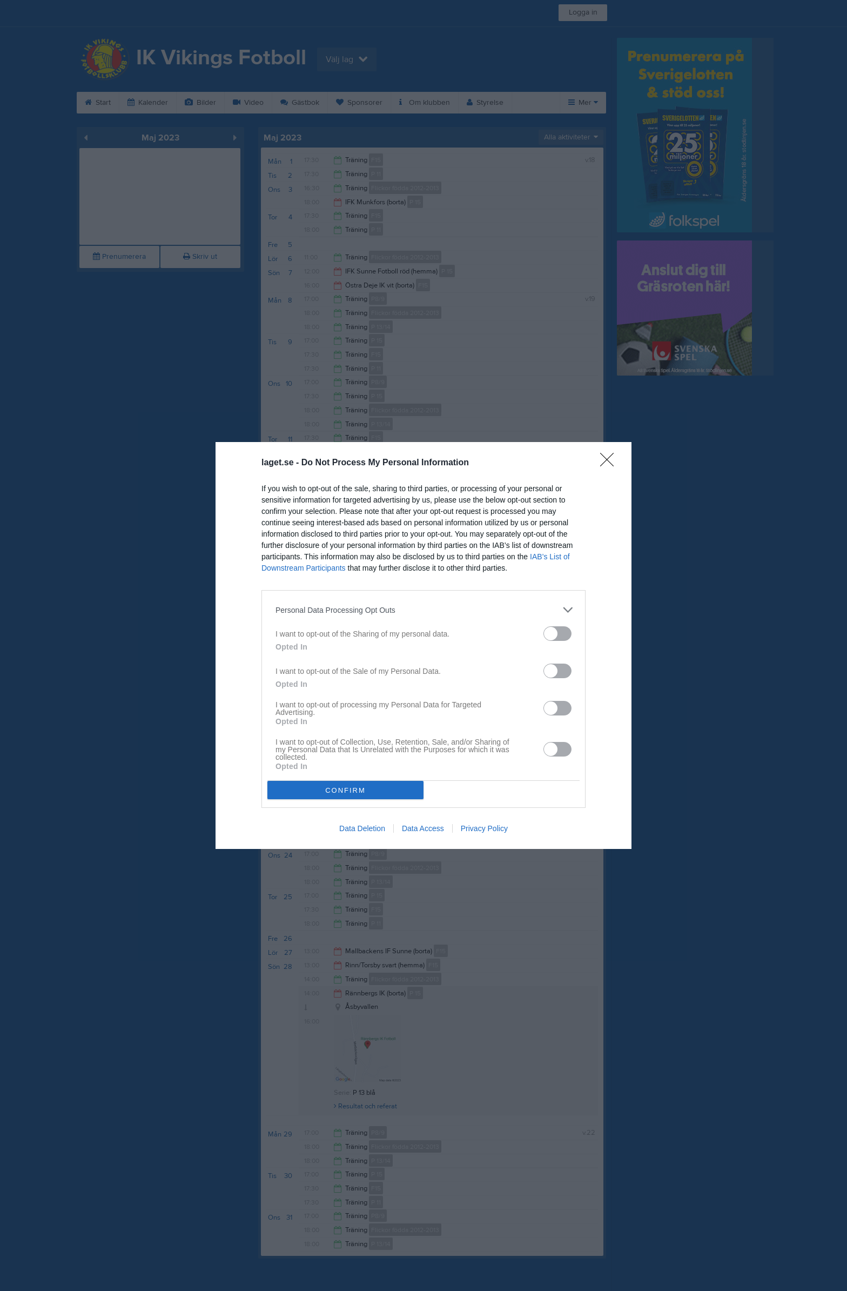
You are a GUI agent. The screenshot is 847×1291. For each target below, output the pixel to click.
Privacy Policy (484, 828)
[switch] (557, 633)
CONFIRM (345, 790)
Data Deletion (362, 828)
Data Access (423, 828)
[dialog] (423, 645)
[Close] (610, 463)
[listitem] (423, 610)
